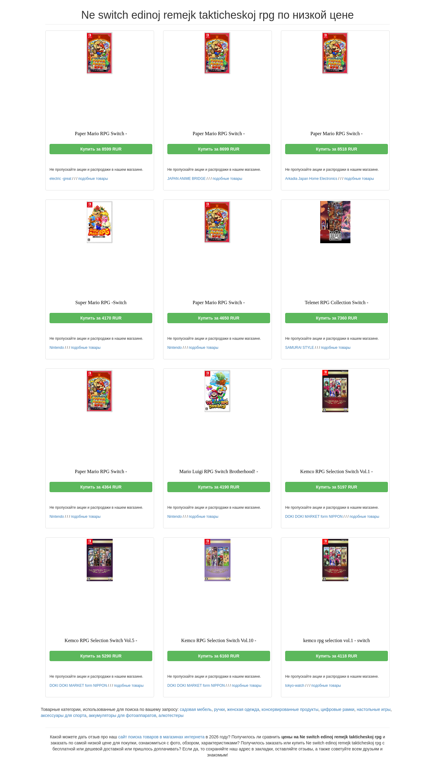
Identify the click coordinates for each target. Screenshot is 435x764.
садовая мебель (195, 709)
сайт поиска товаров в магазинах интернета (161, 736)
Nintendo (57, 347)
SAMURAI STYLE (299, 347)
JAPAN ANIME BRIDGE (186, 179)
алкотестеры (171, 715)
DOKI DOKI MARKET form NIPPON (314, 516)
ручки (219, 709)
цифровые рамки (337, 709)
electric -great (60, 179)
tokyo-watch (294, 685)
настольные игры (374, 709)
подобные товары (93, 179)
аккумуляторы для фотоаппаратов (122, 715)
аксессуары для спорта (63, 715)
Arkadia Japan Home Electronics (311, 179)
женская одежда (243, 709)
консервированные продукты (290, 709)
